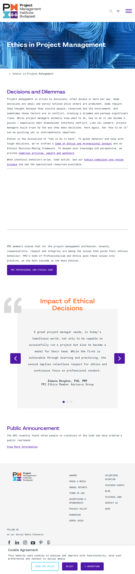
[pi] (41, 542)
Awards (73, 475)
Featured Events (114, 485)
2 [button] (67, 402)
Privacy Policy (78, 509)
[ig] (25, 542)
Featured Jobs (113, 497)
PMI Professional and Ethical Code (32, 270)
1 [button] (64, 402)
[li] (17, 542)
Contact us (111, 503)
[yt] (33, 542)
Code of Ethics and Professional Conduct (83, 143)
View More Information (22, 446)
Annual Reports (78, 487)
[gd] (49, 542)
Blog (107, 491)
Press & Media (77, 481)
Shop (107, 509)
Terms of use (77, 493)
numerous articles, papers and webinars (46, 153)
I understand (92, 566)
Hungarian (75, 515)
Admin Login (76, 520)
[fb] (9, 542)
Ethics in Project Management (33, 73)
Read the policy (45, 566)
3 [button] (71, 402)
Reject (70, 566)
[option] (67, 357)
